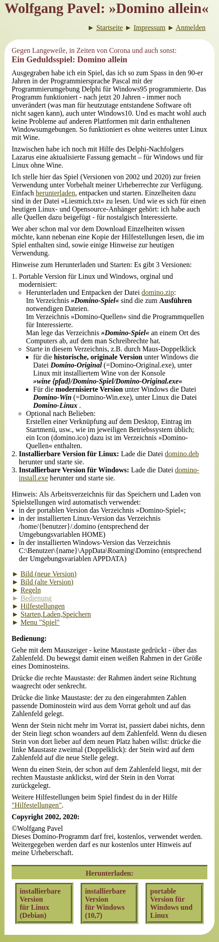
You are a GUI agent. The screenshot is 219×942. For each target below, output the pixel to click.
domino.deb (182, 454)
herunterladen (55, 193)
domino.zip (158, 292)
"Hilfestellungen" (37, 805)
